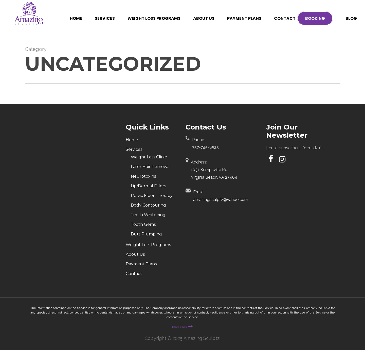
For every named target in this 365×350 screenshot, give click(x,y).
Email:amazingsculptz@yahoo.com (220, 196)
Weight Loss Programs (148, 244)
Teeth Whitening (148, 214)
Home (132, 139)
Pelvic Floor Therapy (152, 195)
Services (134, 149)
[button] (355, 2)
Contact (134, 273)
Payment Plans (141, 264)
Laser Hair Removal (150, 166)
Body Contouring (148, 205)
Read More (182, 326)
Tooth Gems (143, 224)
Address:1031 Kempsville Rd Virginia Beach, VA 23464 (214, 170)
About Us (135, 254)
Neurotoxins (143, 176)
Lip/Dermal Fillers (148, 185)
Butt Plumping (146, 234)
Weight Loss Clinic (149, 157)
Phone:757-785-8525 (205, 143)
